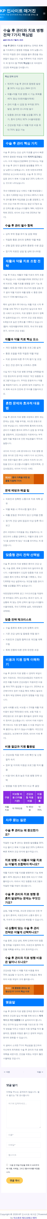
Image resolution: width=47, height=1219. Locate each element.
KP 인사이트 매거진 (18, 11)
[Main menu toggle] (44, 13)
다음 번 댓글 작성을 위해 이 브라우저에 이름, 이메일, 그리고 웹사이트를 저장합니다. (23, 1168)
